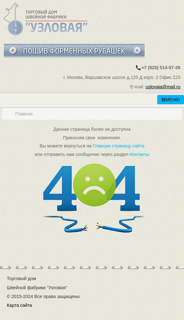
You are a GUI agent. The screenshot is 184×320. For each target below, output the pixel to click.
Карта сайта (19, 305)
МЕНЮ (170, 99)
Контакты (139, 154)
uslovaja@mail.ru (163, 86)
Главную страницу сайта (118, 145)
